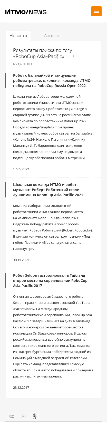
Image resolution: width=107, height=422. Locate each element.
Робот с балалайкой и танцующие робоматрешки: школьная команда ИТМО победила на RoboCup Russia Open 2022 (52, 80)
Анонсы (51, 35)
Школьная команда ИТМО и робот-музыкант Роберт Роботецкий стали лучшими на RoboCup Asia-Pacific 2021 (48, 189)
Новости (18, 35)
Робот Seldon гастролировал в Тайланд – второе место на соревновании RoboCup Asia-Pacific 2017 (50, 280)
